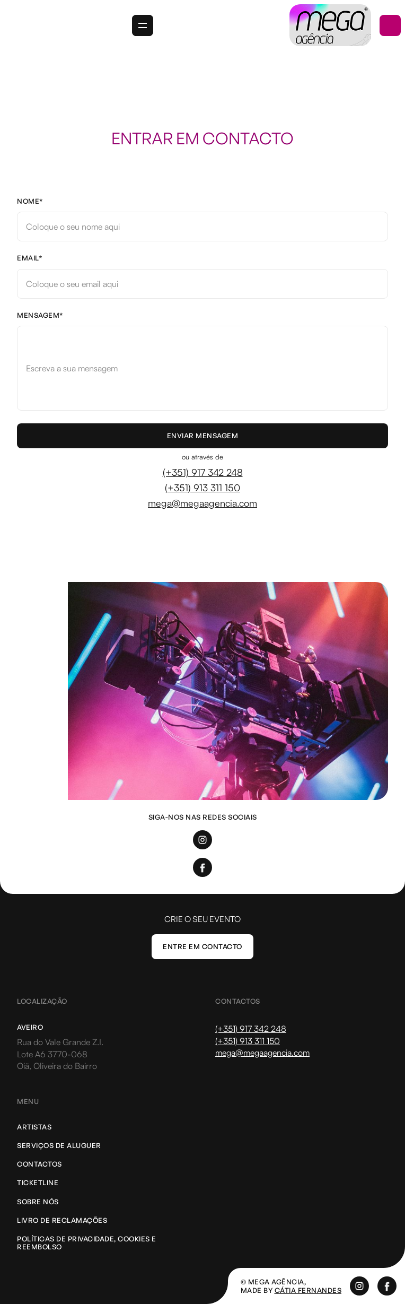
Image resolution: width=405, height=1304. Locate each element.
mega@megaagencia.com (202, 503)
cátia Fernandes (308, 1290)
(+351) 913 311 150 (202, 487)
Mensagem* (40, 315)
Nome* (30, 201)
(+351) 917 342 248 (203, 472)
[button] (142, 25)
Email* (29, 258)
